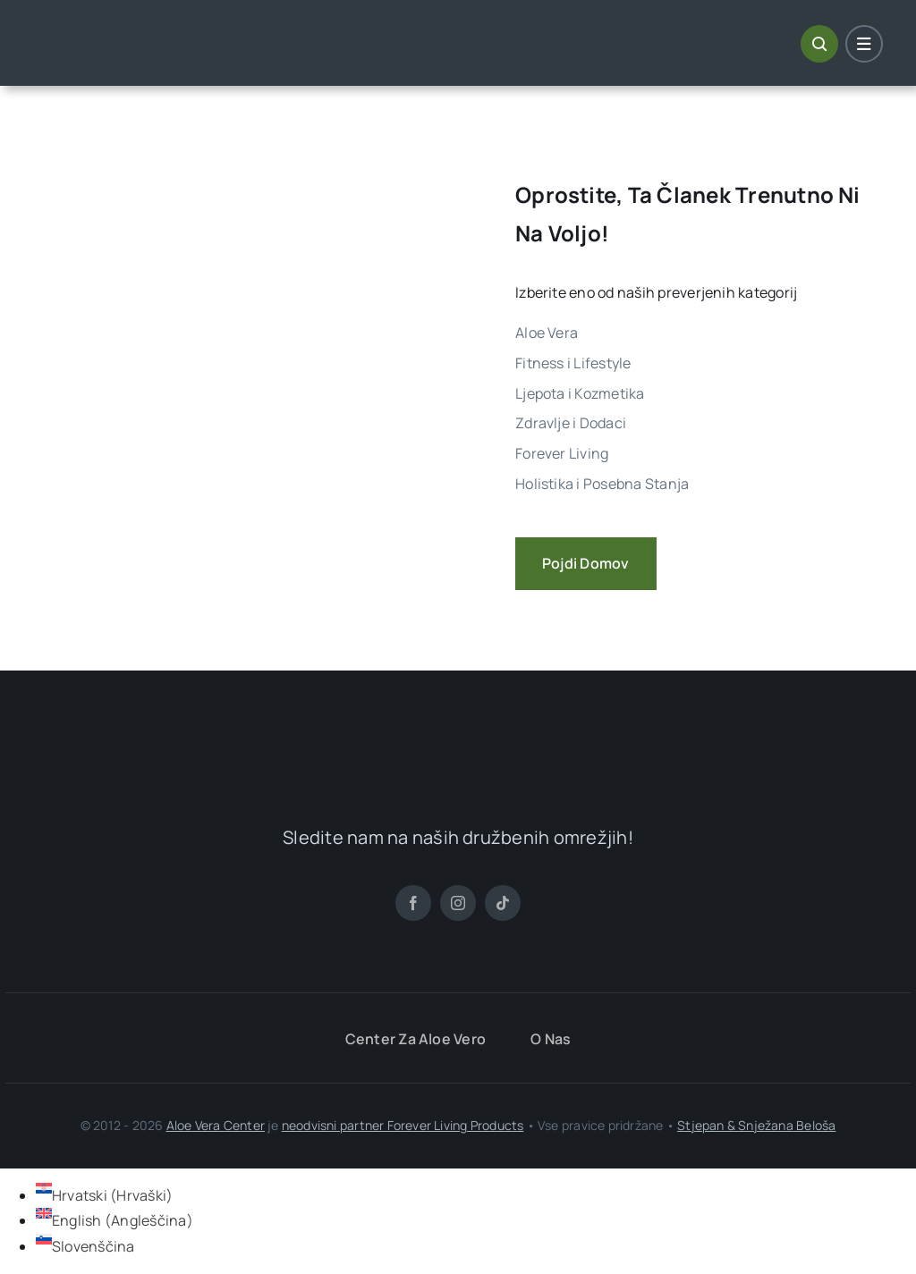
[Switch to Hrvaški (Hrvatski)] (104, 1195)
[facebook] (413, 903)
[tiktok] (503, 903)
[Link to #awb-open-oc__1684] (864, 44)
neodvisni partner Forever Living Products (403, 1125)
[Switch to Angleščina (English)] (114, 1220)
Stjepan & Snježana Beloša (756, 1125)
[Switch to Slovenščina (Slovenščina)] (85, 1246)
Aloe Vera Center (215, 1125)
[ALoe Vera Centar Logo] (121, 29)
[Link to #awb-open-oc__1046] (819, 44)
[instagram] (458, 903)
